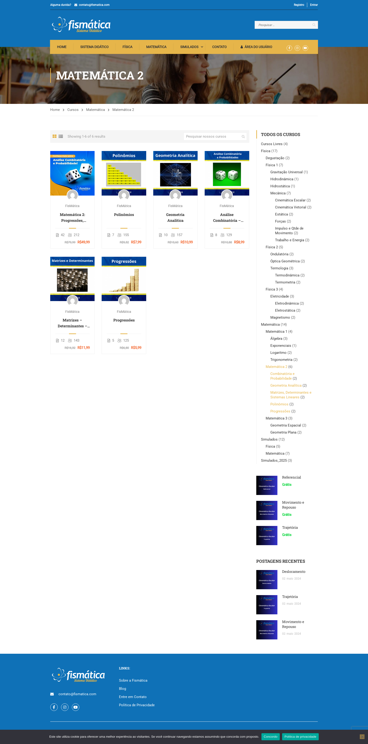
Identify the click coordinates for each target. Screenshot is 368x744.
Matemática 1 (276, 333)
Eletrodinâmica (287, 304)
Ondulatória (279, 255)
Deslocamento (293, 572)
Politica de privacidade (300, 736)
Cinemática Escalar (290, 201)
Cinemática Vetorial (290, 208)
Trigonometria (281, 361)
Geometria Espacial (285, 426)
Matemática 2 (276, 368)
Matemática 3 (276, 419)
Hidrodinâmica (281, 180)
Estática (281, 215)
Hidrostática (280, 187)
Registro (299, 5)
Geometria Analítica (175, 218)
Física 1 (272, 166)
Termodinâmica (287, 276)
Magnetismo (280, 319)
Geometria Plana (283, 433)
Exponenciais (280, 347)
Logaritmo (278, 354)
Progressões (124, 321)
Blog (122, 690)
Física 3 (272, 290)
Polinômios (124, 215)
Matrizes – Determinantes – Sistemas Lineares (72, 324)
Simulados (189, 48)
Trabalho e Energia (289, 241)
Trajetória (290, 528)
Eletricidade (279, 297)
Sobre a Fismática (133, 682)
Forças (280, 222)
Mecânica (278, 194)
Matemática (156, 48)
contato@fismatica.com (94, 5)
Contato (219, 48)
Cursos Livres (272, 145)
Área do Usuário (256, 48)
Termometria (285, 283)
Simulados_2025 (274, 462)
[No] (362, 736)
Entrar (314, 5)
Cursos (73, 111)
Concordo (270, 736)
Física (128, 48)
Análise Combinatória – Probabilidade (227, 218)
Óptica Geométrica (285, 262)
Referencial (291, 478)
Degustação (275, 159)
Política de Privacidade (137, 706)
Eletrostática (285, 312)
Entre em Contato (133, 698)
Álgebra (276, 340)
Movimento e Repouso (293, 506)
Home (62, 48)
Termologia (279, 269)
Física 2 (272, 248)
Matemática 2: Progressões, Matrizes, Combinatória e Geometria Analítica (72, 218)
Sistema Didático (94, 48)
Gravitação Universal (286, 173)
